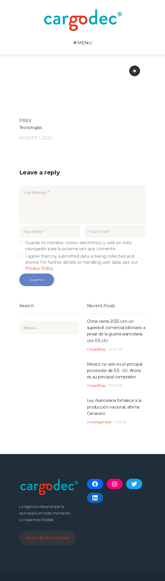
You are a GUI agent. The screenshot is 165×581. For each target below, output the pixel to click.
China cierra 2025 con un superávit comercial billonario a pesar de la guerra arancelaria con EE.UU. (116, 331)
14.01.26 (115, 349)
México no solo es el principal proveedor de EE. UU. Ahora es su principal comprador (115, 371)
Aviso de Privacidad (47, 537)
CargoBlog (96, 349)
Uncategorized (99, 422)
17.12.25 (120, 422)
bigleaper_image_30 (137, 70)
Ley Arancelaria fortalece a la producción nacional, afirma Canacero (114, 407)
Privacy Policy (39, 268)
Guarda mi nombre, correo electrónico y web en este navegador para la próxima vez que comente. (78, 245)
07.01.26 (116, 385)
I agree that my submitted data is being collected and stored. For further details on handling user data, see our (81, 262)
